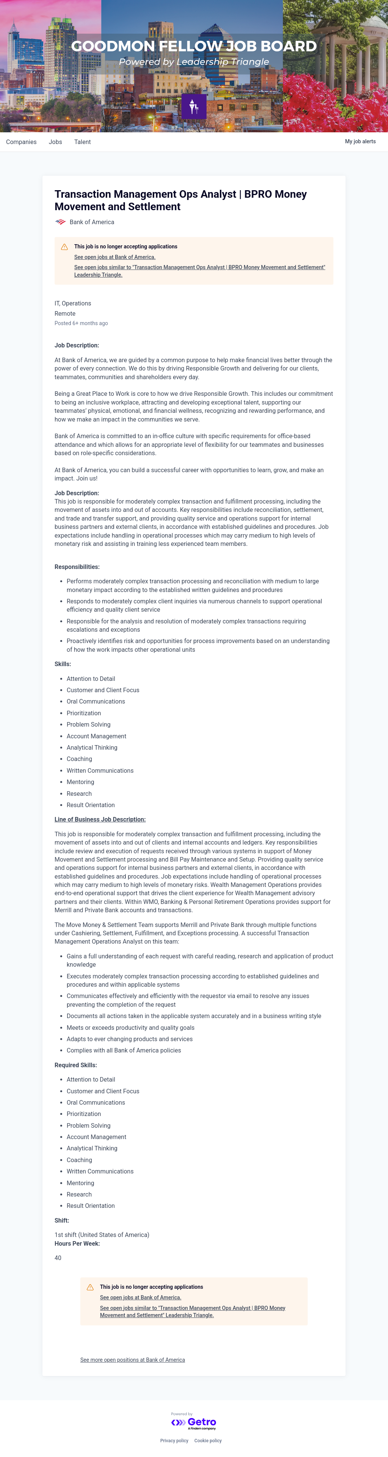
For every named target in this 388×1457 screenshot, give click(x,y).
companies (21, 142)
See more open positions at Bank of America (132, 1360)
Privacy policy (174, 1440)
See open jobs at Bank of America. (115, 257)
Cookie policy (208, 1440)
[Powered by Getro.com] (194, 1421)
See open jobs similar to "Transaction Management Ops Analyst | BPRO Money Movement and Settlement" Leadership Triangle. (199, 271)
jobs (55, 142)
